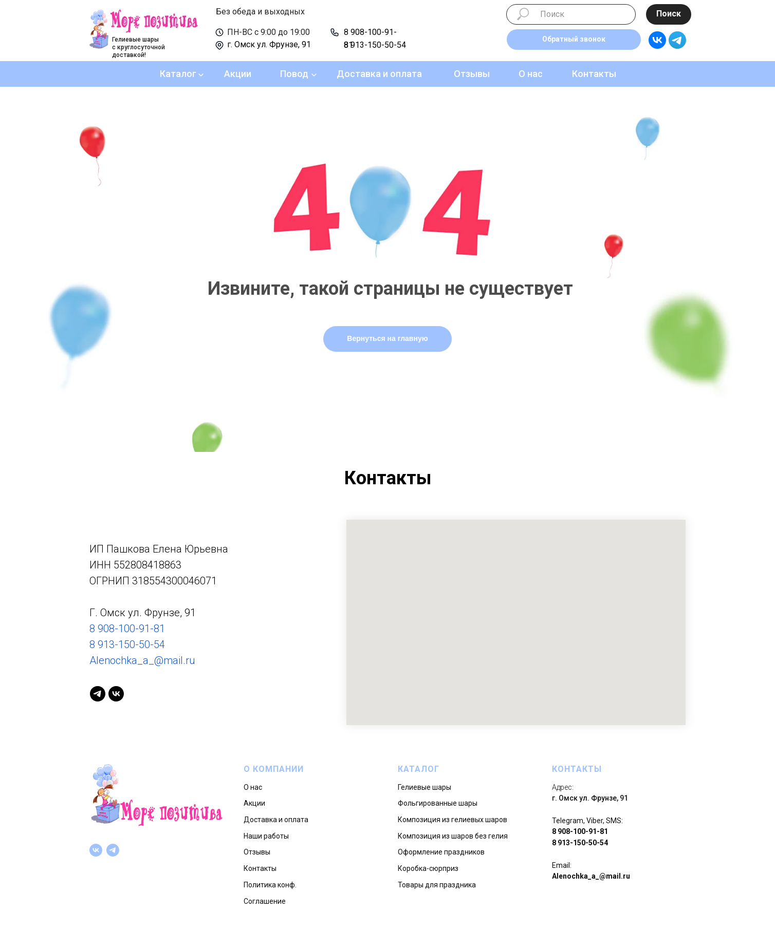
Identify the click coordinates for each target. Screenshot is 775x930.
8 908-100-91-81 (127, 628)
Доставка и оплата (379, 73)
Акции (237, 73)
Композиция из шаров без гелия (453, 836)
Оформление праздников (441, 852)
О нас (531, 73)
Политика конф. (270, 885)
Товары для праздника (437, 885)
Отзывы (472, 73)
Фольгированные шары (437, 803)
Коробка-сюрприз (428, 868)
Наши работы (266, 836)
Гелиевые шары (424, 787)
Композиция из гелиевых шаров (452, 819)
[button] (574, 39)
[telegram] (97, 693)
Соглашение (265, 901)
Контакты (594, 73)
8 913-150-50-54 (375, 45)
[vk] (116, 693)
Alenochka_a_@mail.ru (142, 660)
